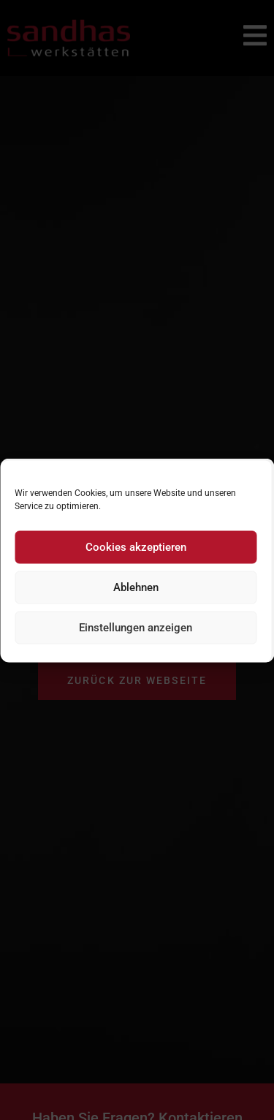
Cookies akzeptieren (135, 547)
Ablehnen (136, 587)
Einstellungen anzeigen (135, 627)
